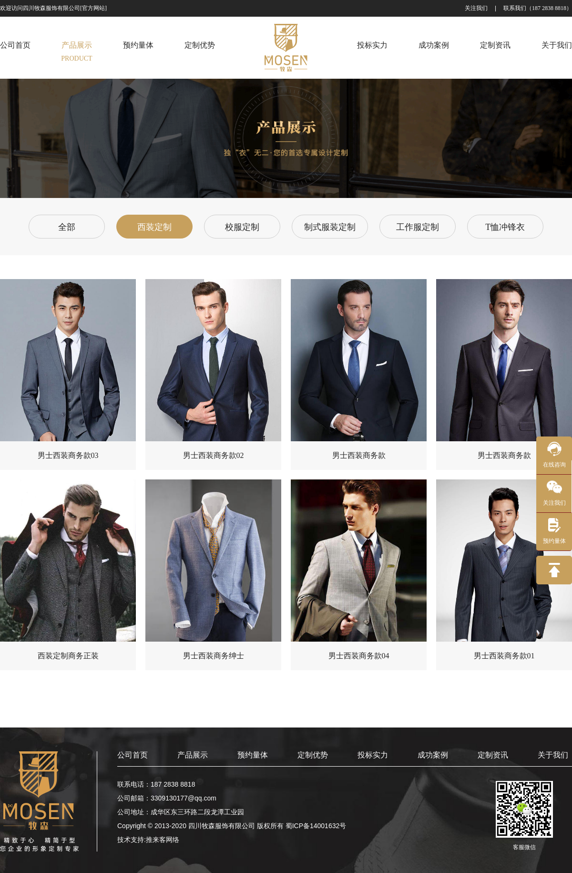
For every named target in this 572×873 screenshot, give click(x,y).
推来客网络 (162, 839)
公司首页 (132, 755)
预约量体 (252, 755)
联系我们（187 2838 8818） (537, 8)
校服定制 (242, 227)
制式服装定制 (330, 227)
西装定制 (154, 227)
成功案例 (433, 755)
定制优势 (312, 755)
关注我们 (476, 8)
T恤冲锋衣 (505, 227)
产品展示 (192, 755)
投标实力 (373, 755)
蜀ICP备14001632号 (316, 826)
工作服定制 (417, 227)
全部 (66, 227)
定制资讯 (493, 755)
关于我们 (553, 755)
